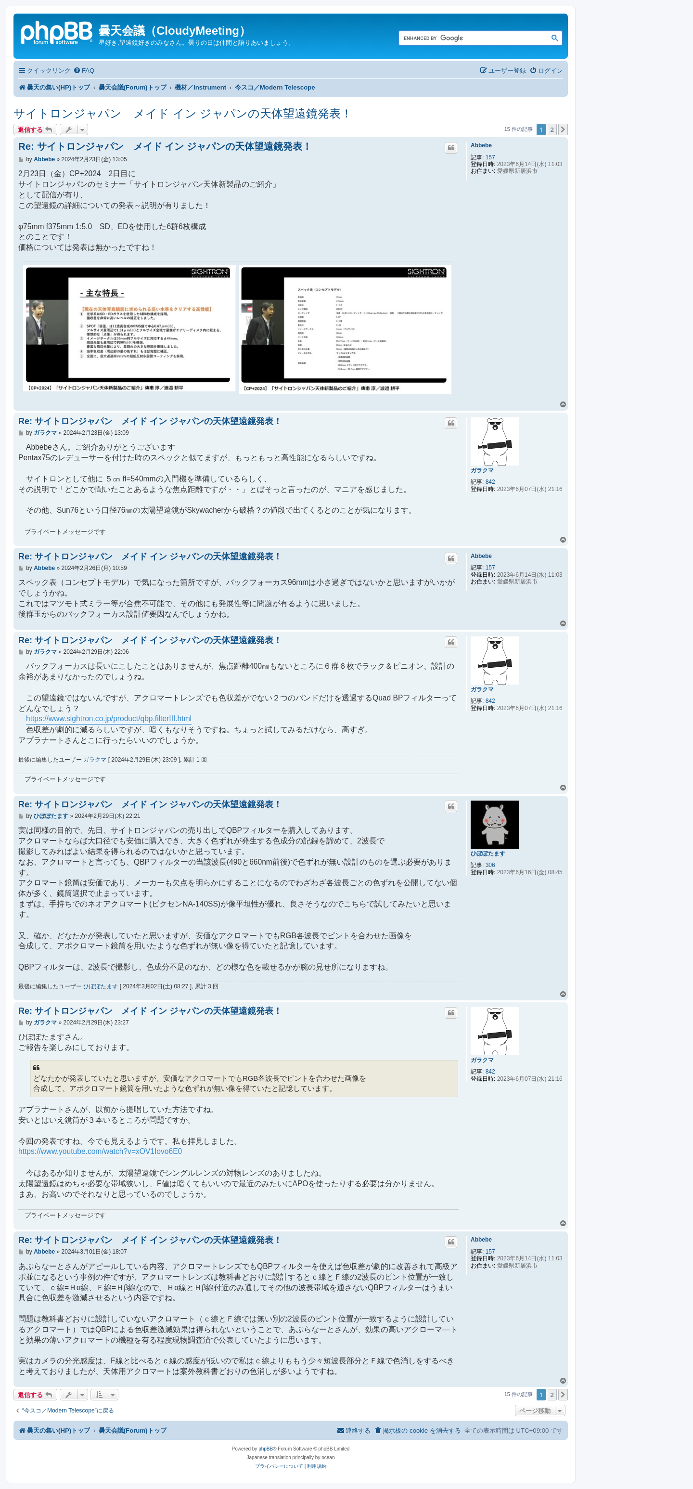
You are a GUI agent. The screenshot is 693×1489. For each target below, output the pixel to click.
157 (490, 157)
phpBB (265, 1448)
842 (490, 482)
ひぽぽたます (488, 853)
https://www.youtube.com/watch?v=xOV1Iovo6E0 (100, 1151)
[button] (563, 129)
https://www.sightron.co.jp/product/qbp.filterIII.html (109, 718)
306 (490, 865)
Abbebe (481, 145)
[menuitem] (83, 71)
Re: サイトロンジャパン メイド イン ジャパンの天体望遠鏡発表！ (165, 146)
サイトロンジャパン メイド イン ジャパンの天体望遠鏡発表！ (182, 113)
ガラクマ (482, 470)
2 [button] (552, 129)
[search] (470, 38)
